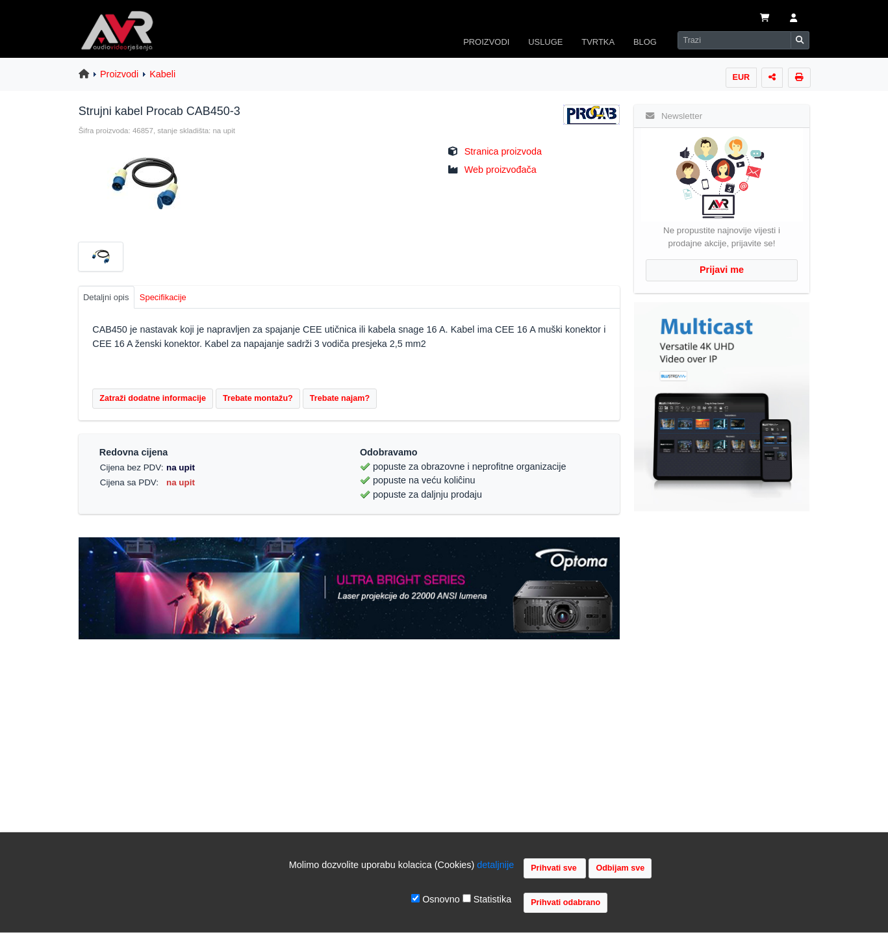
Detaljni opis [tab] (106, 297)
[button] (793, 19)
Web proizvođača (500, 169)
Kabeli (162, 74)
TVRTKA (598, 42)
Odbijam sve (620, 868)
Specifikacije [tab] (163, 297)
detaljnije (495, 865)
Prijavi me (722, 269)
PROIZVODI (486, 42)
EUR (741, 77)
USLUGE (545, 42)
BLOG (645, 42)
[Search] (734, 40)
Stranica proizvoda (503, 151)
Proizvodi (119, 74)
